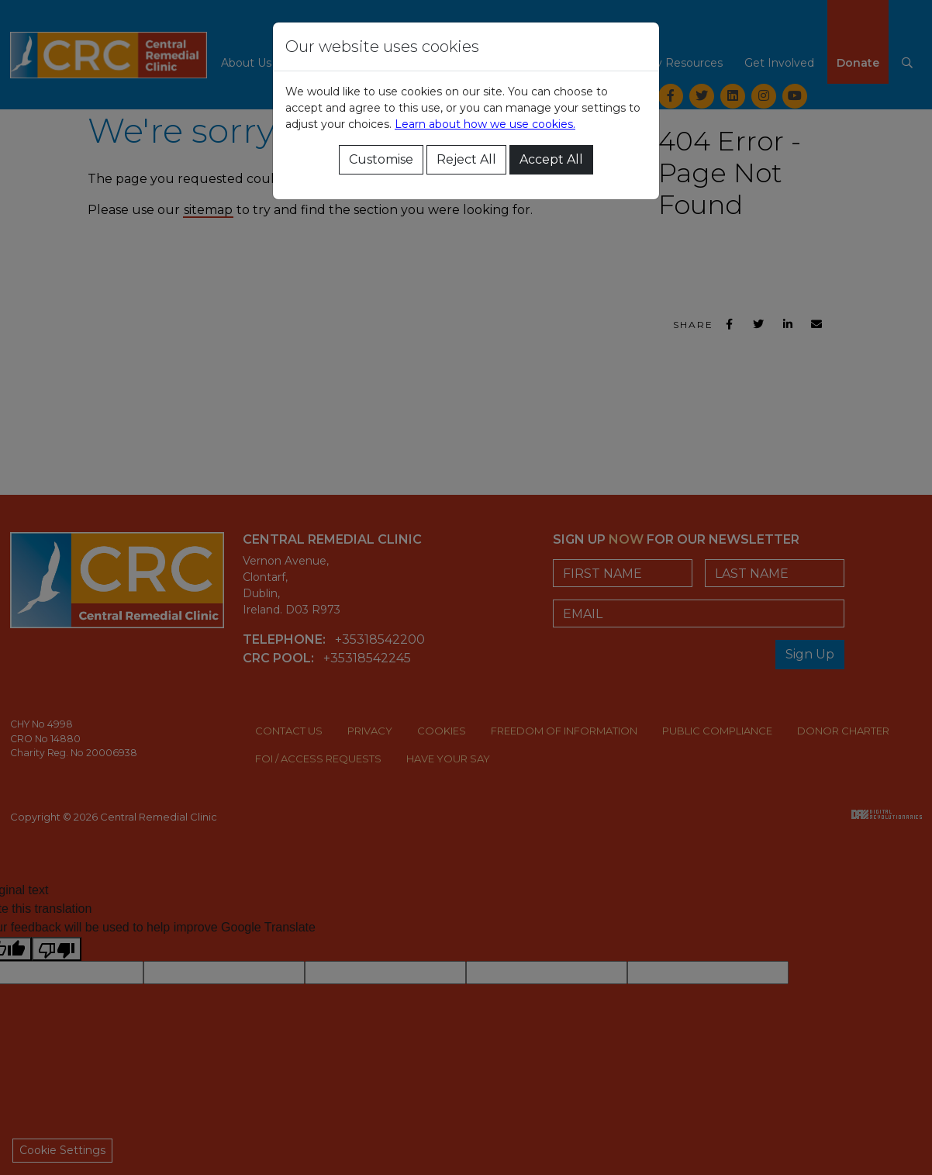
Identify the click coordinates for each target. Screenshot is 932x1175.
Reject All (466, 159)
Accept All (551, 159)
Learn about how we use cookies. (485, 124)
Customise (381, 159)
